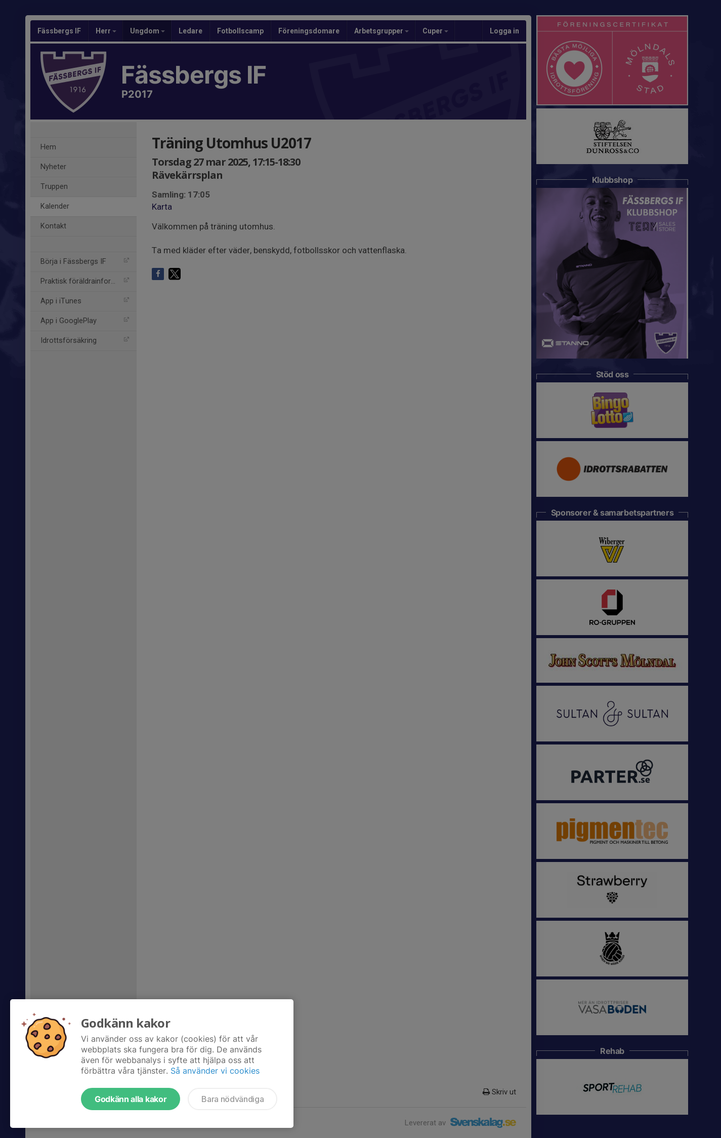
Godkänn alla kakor (130, 1099)
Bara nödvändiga (232, 1099)
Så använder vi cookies (215, 1071)
